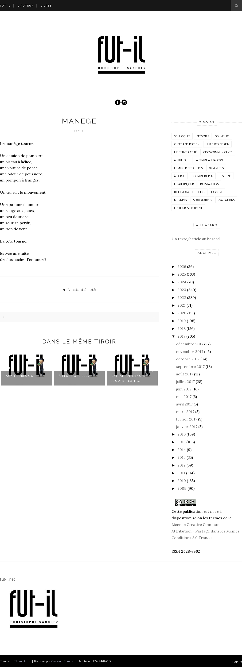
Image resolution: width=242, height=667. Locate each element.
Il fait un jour (184, 184)
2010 (181, 480)
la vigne (217, 192)
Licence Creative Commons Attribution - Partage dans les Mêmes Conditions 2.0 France (205, 531)
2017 (181, 336)
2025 (181, 274)
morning (180, 200)
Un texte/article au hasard (196, 238)
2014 (181, 449)
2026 (181, 266)
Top (237, 661)
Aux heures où (20, 376)
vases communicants (217, 152)
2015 (181, 442)
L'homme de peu (202, 176)
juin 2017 (183, 389)
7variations (226, 200)
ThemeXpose (22, 661)
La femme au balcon (209, 160)
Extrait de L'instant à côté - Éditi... (131, 378)
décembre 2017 (189, 344)
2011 (181, 472)
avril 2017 (184, 404)
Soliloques (182, 136)
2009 (182, 488)
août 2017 (184, 374)
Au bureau (181, 160)
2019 (181, 320)
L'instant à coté (81, 289)
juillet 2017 (185, 381)
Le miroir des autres (188, 168)
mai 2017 (183, 396)
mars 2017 (185, 411)
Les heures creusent (188, 208)
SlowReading (202, 200)
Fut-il (5, 5)
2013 (181, 457)
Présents (202, 136)
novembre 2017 (189, 351)
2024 (181, 282)
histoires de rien (217, 144)
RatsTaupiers (209, 184)
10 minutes (216, 168)
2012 (181, 465)
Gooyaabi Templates (64, 661)
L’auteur (26, 5)
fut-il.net (7, 579)
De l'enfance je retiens (189, 192)
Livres (46, 5)
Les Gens (225, 176)
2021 (181, 305)
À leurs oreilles (74, 376)
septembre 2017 (190, 366)
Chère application (186, 144)
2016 (181, 434)
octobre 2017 (187, 359)
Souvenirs (222, 136)
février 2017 (186, 419)
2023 (181, 289)
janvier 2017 (186, 426)
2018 (181, 328)
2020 (181, 313)
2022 (181, 297)
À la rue (179, 176)
